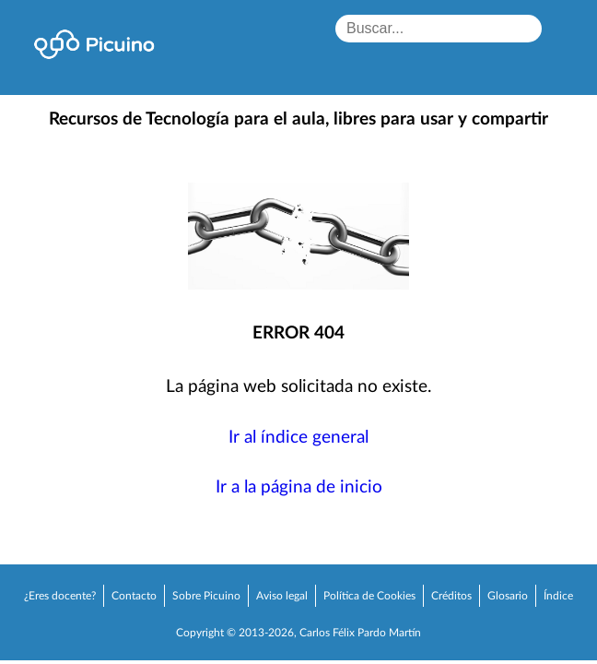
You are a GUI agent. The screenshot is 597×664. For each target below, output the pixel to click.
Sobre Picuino (206, 595)
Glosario (507, 595)
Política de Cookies (369, 595)
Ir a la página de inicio (299, 487)
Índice (558, 595)
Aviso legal (282, 595)
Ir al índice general (298, 437)
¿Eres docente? (60, 595)
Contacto (134, 595)
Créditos (451, 595)
